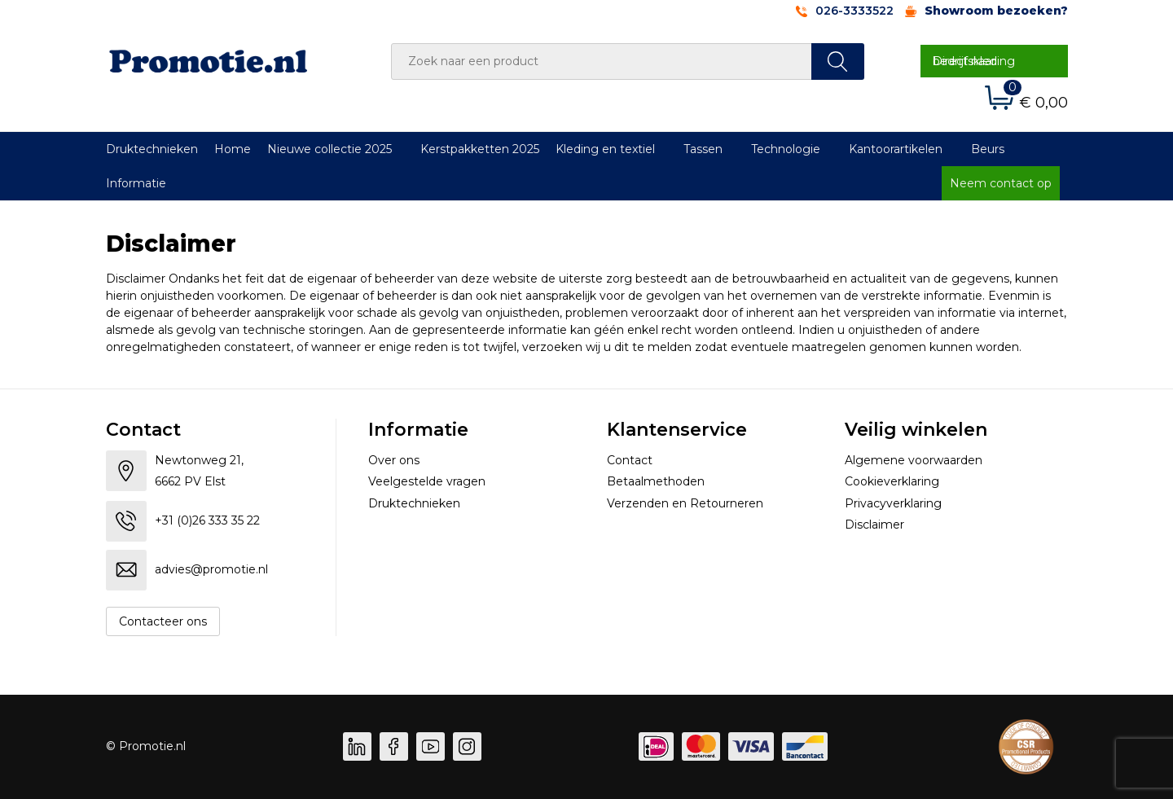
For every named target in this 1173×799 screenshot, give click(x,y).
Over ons (394, 460)
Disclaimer (874, 524)
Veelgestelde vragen (426, 481)
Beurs (987, 149)
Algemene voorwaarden (913, 460)
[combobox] (601, 61)
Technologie (785, 149)
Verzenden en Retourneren (685, 503)
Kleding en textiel (605, 149)
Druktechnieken (152, 149)
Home (232, 149)
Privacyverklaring (893, 503)
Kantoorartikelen (895, 149)
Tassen (703, 149)
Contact (629, 460)
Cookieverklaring (892, 481)
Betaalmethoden (656, 481)
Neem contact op (1001, 183)
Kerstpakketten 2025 (479, 149)
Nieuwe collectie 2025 (329, 149)
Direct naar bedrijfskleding (974, 61)
